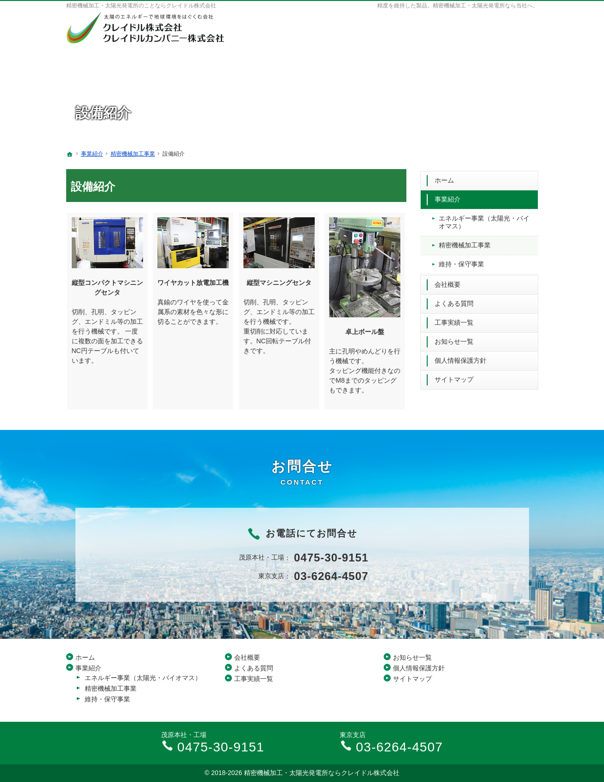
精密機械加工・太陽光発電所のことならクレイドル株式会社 (141, 5)
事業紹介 (448, 197)
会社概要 (448, 282)
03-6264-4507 (466, 34)
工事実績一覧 (454, 320)
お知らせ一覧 (454, 339)
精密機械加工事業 (465, 243)
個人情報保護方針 (460, 358)
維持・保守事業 (461, 262)
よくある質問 (454, 301)
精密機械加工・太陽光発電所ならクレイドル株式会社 (321, 772)
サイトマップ (454, 377)
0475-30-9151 (466, 23)
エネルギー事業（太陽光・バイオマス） (484, 220)
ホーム (444, 178)
